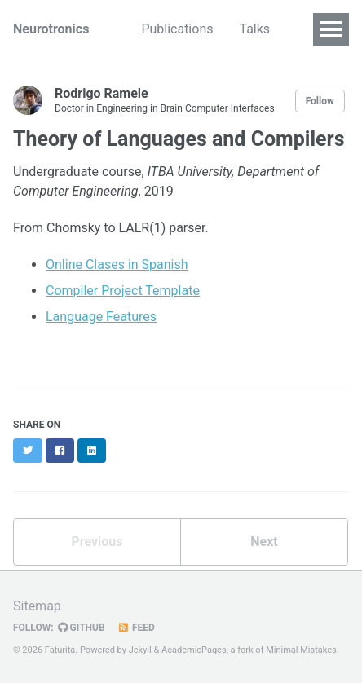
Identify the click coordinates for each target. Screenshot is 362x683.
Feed (136, 627)
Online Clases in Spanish (117, 264)
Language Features (101, 316)
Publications (177, 29)
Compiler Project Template (123, 290)
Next (263, 541)
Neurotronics (51, 29)
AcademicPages (194, 650)
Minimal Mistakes (301, 650)
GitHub (81, 627)
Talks (254, 29)
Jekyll (140, 650)
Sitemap (37, 606)
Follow (320, 101)
